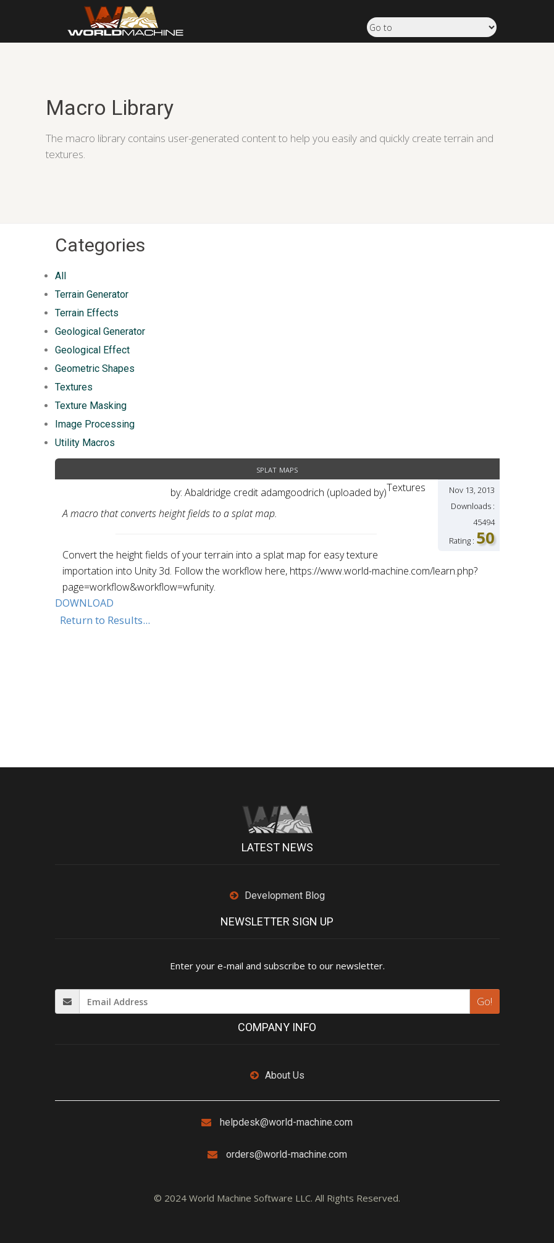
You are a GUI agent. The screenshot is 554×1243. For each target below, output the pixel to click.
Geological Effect (92, 350)
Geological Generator (100, 331)
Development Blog (285, 895)
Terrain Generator (91, 294)
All (60, 276)
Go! (484, 1001)
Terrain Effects (87, 313)
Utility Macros (85, 443)
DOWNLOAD (84, 603)
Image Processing (95, 424)
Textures (74, 387)
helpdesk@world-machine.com (286, 1122)
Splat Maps (277, 469)
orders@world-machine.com (286, 1154)
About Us (284, 1075)
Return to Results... (105, 620)
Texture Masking (91, 405)
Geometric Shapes (95, 368)
